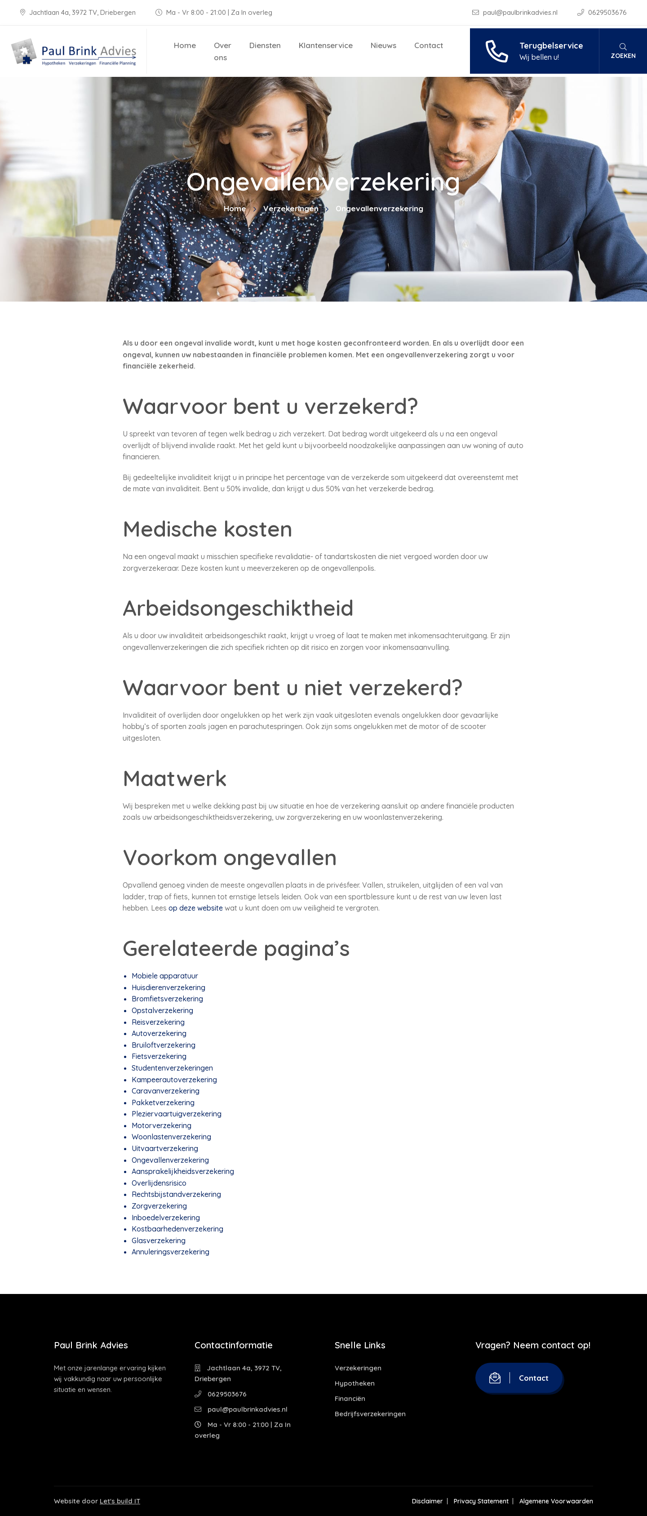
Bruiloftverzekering (163, 1044)
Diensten (265, 45)
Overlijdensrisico (159, 1182)
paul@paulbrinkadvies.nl (515, 12)
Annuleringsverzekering (170, 1251)
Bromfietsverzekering (167, 998)
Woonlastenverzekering (171, 1136)
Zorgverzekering (159, 1205)
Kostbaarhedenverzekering (177, 1228)
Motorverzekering (161, 1125)
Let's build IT (120, 1501)
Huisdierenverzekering (168, 987)
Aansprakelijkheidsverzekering (183, 1171)
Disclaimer (427, 1501)
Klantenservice (326, 45)
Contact (428, 45)
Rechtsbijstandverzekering (176, 1194)
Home (185, 45)
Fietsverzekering (159, 1056)
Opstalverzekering (162, 1010)
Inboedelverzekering (166, 1217)
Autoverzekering (159, 1033)
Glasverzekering (159, 1240)
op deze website (196, 907)
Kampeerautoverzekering (174, 1079)
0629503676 (602, 12)
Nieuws (383, 45)
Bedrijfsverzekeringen (370, 1413)
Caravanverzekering (165, 1090)
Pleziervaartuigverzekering (177, 1113)
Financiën (350, 1398)
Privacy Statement (481, 1501)
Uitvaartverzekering (165, 1148)
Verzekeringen (291, 208)
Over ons (222, 51)
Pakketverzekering (163, 1102)
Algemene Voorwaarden (556, 1501)
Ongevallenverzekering (170, 1160)
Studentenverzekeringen (172, 1067)
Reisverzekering (158, 1022)
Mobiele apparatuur (165, 975)
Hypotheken (355, 1383)
